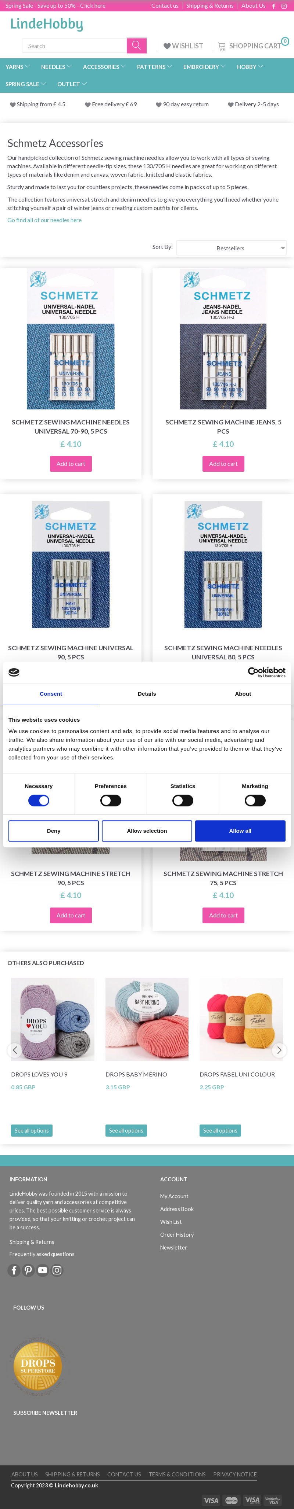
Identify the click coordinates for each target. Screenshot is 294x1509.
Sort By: (163, 246)
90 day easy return (186, 103)
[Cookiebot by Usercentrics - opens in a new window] (253, 672)
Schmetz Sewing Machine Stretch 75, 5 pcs (223, 878)
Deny (54, 831)
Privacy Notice (235, 1474)
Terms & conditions (177, 1474)
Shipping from (35, 103)
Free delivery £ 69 (114, 103)
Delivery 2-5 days (257, 103)
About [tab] (243, 694)
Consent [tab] (51, 694)
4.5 (61, 103)
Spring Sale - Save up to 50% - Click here (55, 5)
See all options (32, 1130)
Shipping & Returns (210, 5)
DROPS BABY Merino (136, 1074)
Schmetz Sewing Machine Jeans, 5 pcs (223, 426)
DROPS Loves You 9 (39, 1074)
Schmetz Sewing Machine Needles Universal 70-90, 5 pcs (71, 426)
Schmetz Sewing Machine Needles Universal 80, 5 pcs (223, 652)
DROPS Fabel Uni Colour (237, 1074)
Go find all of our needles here (44, 219)
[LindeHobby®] (46, 22)
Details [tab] (147, 694)
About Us (253, 5)
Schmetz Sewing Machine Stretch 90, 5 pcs (70, 878)
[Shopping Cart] (253, 45)
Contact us (165, 5)
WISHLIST (184, 46)
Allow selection (147, 831)
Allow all (240, 831)
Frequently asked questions (42, 1254)
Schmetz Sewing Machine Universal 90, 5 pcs (70, 652)
